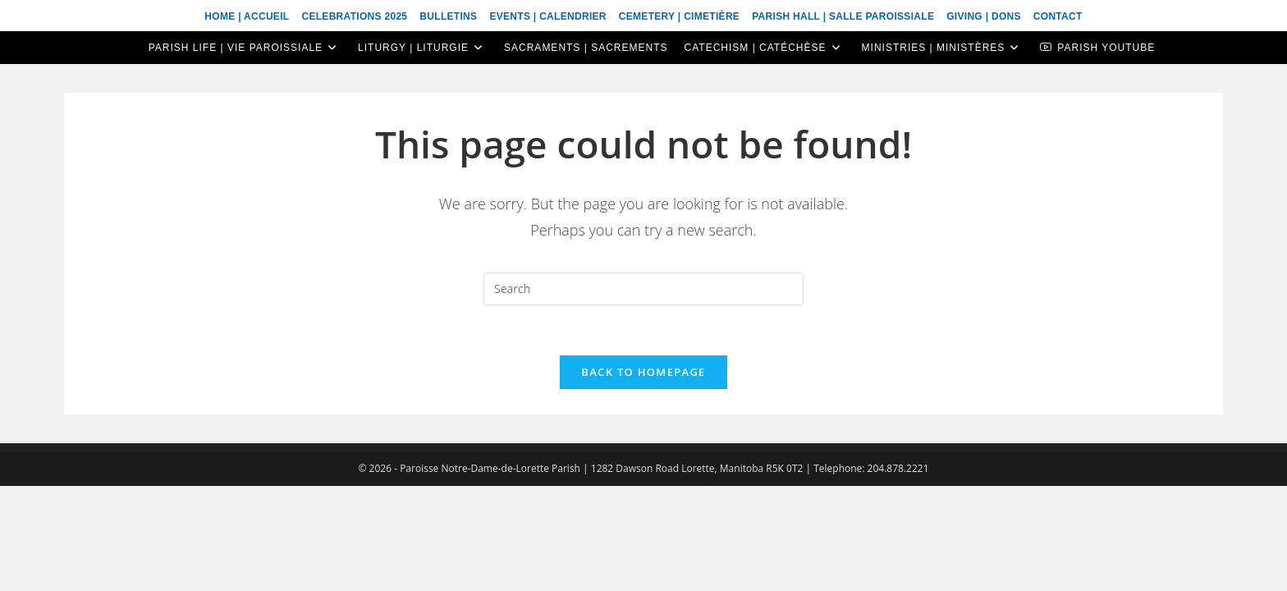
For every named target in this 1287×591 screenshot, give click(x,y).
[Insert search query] (643, 289)
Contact (1058, 16)
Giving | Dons (983, 16)
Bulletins (448, 16)
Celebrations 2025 (354, 16)
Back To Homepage (643, 371)
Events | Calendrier (547, 16)
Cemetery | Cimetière (679, 16)
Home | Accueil (246, 16)
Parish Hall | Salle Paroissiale (843, 16)
